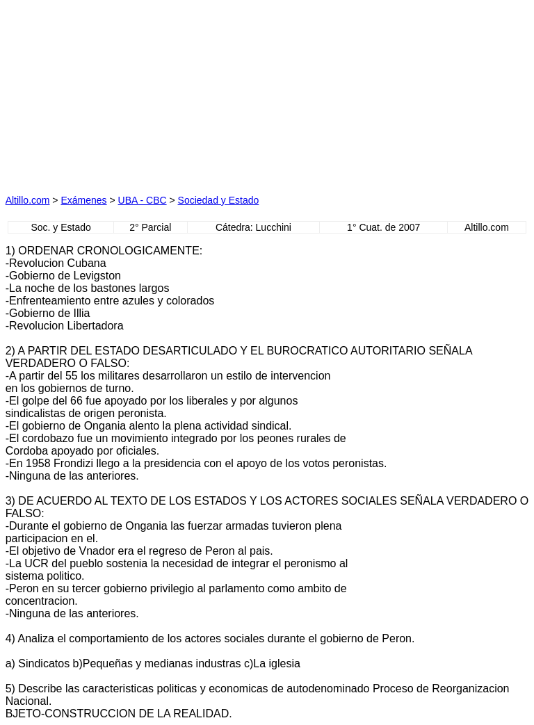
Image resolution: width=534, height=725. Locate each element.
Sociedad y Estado (218, 200)
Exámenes (83, 200)
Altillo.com (28, 200)
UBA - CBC (142, 200)
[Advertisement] (136, 92)
